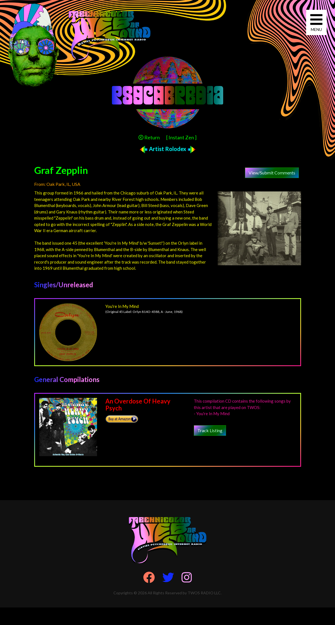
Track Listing (209, 430)
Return (149, 137)
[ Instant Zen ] (181, 137)
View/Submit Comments (272, 172)
